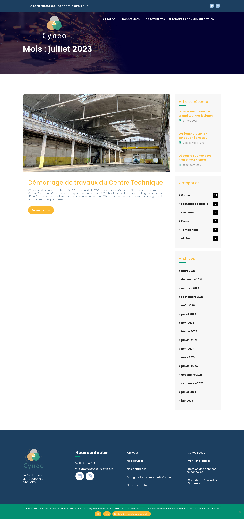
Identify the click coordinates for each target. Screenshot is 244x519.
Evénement (199, 212)
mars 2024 (188, 357)
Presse (199, 221)
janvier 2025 (189, 340)
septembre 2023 (192, 383)
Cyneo (199, 195)
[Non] (239, 511)
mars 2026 (188, 271)
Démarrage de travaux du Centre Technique (95, 182)
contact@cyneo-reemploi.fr (96, 468)
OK (98, 514)
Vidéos (199, 238)
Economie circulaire (199, 204)
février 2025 (189, 331)
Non (107, 514)
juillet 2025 (188, 314)
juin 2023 (187, 400)
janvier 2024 (189, 366)
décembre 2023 (191, 375)
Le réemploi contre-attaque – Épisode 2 (193, 136)
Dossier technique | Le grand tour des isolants (196, 114)
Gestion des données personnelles (131, 514)
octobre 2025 (190, 288)
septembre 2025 (192, 297)
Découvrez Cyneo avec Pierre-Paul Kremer (195, 158)
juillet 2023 (188, 392)
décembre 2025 (191, 279)
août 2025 (188, 305)
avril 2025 (187, 323)
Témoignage (199, 230)
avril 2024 (187, 349)
